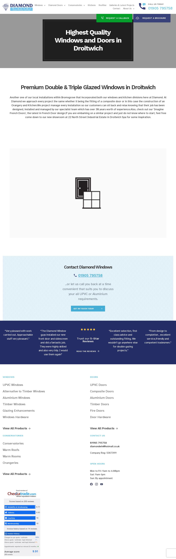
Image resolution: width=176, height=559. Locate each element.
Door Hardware (100, 417)
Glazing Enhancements (19, 410)
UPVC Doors (98, 384)
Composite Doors (102, 391)
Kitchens (92, 5)
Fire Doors (97, 410)
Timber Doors (99, 404)
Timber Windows (14, 404)
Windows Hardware (16, 417)
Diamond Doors (55, 5)
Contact (116, 8)
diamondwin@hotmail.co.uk (105, 446)
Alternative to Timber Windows (24, 391)
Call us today (156, 4)
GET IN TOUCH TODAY (83, 309)
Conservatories (75, 5)
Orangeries (10, 462)
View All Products (15, 428)
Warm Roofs (11, 449)
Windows (39, 5)
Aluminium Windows (16, 397)
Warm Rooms (12, 456)
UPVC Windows (13, 384)
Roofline (102, 5)
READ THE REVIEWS (86, 351)
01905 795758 (160, 8)
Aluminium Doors (102, 397)
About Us (127, 8)
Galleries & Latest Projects (121, 5)
